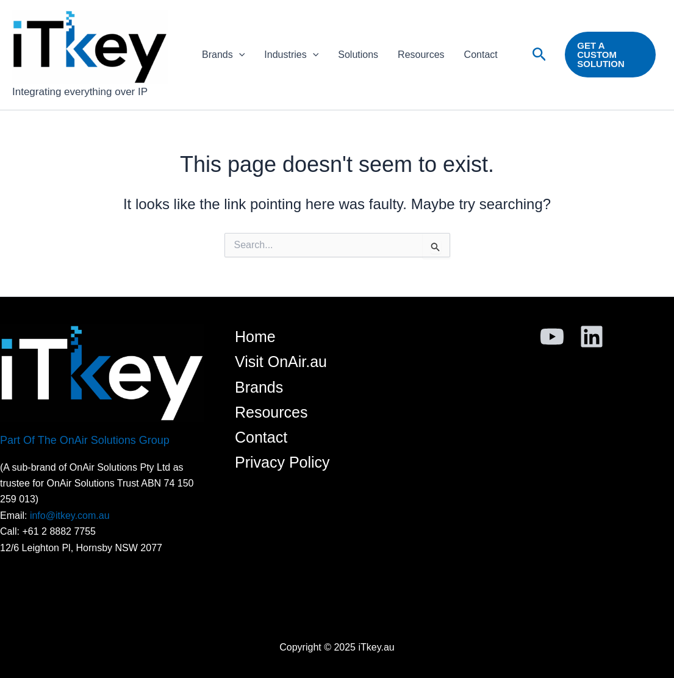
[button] (539, 55)
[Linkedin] (591, 336)
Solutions (358, 54)
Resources (421, 54)
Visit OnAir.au (281, 361)
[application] (239, 54)
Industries (291, 54)
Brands (223, 54)
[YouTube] (552, 336)
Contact (481, 54)
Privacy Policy (282, 462)
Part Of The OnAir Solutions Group (85, 440)
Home (255, 336)
